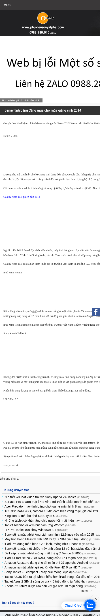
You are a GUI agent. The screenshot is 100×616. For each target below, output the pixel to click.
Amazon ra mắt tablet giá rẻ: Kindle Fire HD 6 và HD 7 (49, 567)
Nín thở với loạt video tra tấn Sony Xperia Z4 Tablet (46, 497)
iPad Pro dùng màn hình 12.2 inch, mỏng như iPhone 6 (49, 544)
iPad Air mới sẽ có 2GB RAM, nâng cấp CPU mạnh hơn (50, 558)
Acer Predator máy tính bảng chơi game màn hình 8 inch (49, 506)
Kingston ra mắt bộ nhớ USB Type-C (36, 516)
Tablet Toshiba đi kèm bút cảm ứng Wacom (40, 525)
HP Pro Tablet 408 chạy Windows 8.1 (36, 530)
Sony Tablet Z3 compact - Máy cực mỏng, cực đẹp (45, 572)
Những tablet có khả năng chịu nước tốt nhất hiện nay (48, 520)
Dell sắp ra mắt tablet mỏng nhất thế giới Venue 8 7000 (50, 553)
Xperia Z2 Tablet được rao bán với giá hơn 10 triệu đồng (50, 586)
